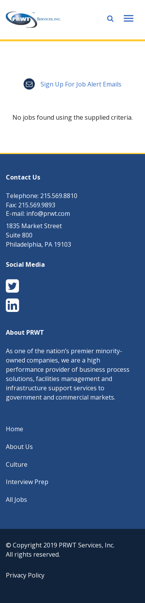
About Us (19, 446)
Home (14, 429)
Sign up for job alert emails (72, 84)
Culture (16, 464)
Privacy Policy (25, 575)
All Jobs (16, 499)
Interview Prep (27, 482)
